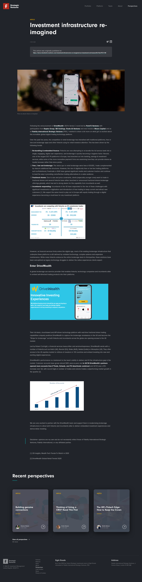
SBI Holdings (60, 129)
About (120, 6)
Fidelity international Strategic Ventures (47, 132)
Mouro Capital (100, 129)
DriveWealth (58, 126)
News (37, 571)
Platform (100, 6)
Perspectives (132, 6)
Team (110, 6)
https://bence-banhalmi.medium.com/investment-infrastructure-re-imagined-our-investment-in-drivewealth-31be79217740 (69, 53)
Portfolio (88, 6)
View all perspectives (19, 539)
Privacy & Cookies (41, 573)
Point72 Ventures (92, 126)
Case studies (39, 569)
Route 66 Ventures (73, 129)
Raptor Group (49, 129)
